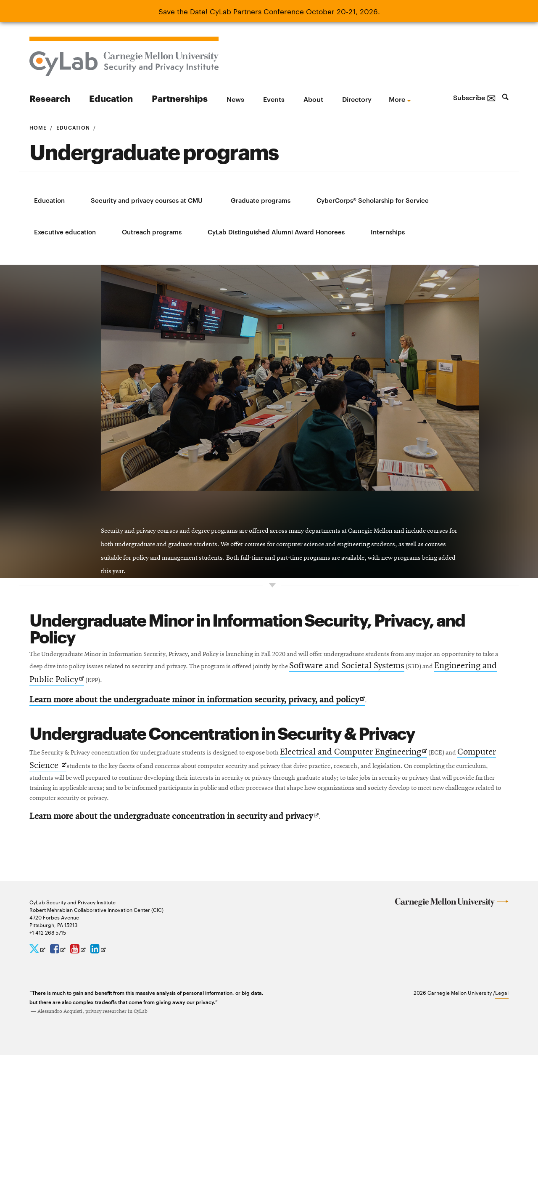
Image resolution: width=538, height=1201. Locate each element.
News (235, 99)
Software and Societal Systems (167, 791)
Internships (388, 231)
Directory (357, 99)
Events (274, 99)
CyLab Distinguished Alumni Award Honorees (276, 231)
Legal (502, 1138)
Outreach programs (152, 231)
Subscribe (474, 97)
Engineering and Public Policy (326, 792)
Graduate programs (260, 200)
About (313, 99)
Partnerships (180, 98)
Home (38, 127)
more (397, 99)
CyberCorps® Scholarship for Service (372, 200)
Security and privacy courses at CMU (147, 200)
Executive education (65, 231)
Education (111, 98)
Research (49, 98)
